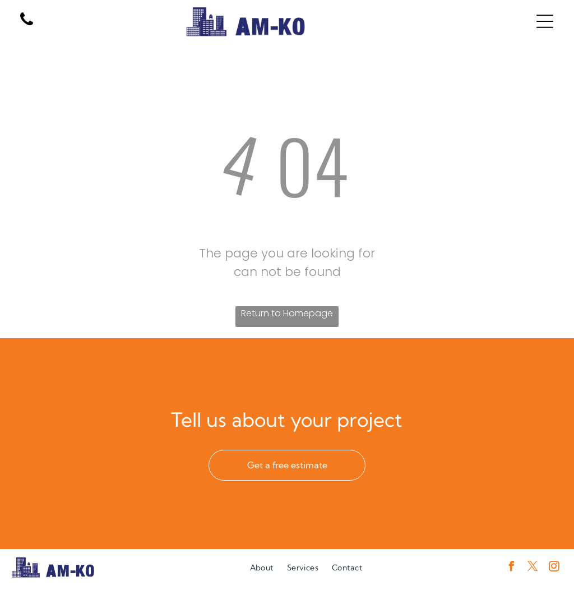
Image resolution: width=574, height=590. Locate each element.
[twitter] (532, 573)
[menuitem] (261, 571)
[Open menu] (544, 24)
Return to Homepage (287, 317)
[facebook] (511, 573)
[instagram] (554, 573)
